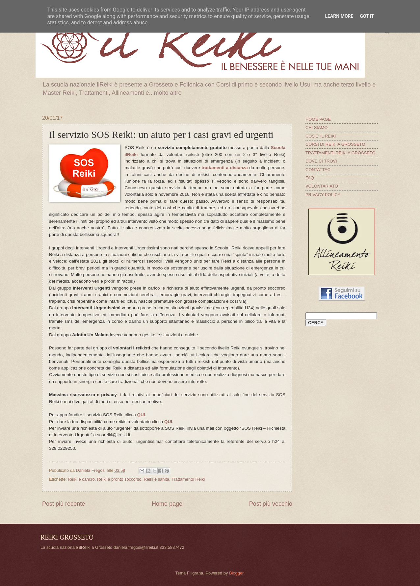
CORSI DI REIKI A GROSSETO (335, 144)
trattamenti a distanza (224, 167)
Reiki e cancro (81, 479)
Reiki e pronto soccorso (119, 479)
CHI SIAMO (316, 127)
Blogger (236, 573)
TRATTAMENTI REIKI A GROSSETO (340, 152)
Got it (367, 16)
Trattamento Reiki (188, 479)
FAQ (309, 177)
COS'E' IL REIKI (320, 136)
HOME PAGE (318, 119)
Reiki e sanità (156, 479)
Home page (167, 503)
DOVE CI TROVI (321, 161)
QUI (141, 414)
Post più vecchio (270, 503)
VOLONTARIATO (321, 186)
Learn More (339, 16)
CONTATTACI (318, 169)
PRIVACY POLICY (322, 194)
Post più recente (63, 503)
